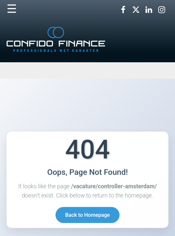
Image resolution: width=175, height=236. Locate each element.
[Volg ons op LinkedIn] (149, 10)
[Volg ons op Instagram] (161, 10)
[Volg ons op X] (136, 10)
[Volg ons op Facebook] (123, 10)
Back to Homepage (87, 215)
